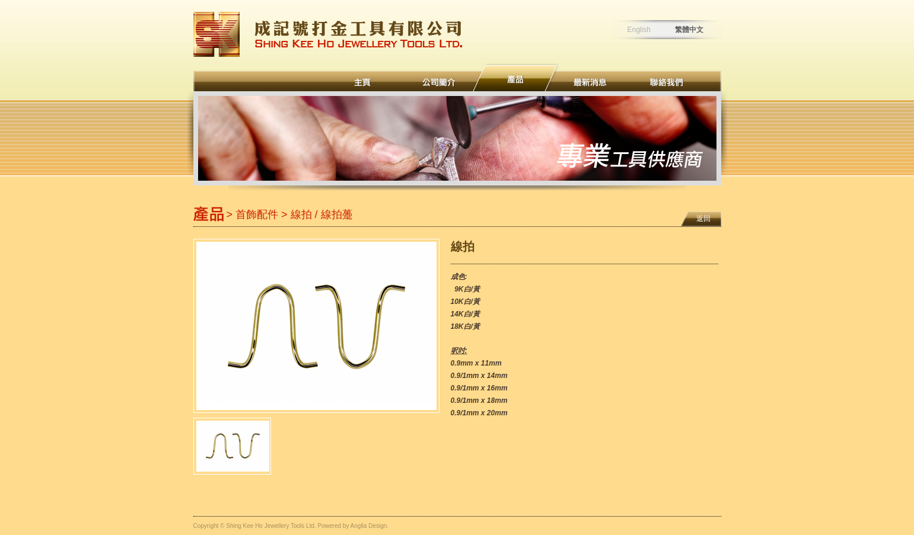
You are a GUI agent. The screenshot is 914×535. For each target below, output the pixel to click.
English (639, 29)
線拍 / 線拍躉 (322, 214)
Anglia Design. (369, 526)
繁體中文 (689, 29)
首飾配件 (256, 214)
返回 (703, 218)
